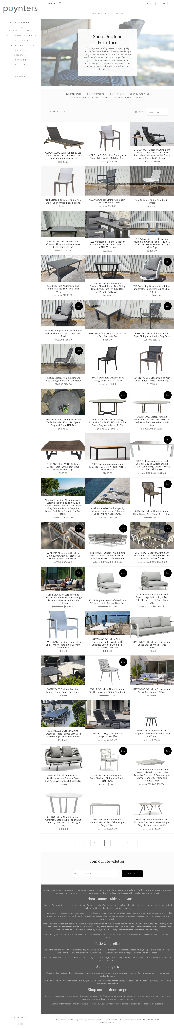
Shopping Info (20, 60)
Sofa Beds (20, 40)
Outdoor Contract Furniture (129, 97)
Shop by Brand (117, 94)
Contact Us (20, 65)
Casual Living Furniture (20, 35)
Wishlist (20, 76)
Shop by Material (95, 94)
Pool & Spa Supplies (20, 45)
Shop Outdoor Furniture (20, 23)
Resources (20, 55)
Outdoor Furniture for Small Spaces (89, 97)
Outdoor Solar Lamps (20, 31)
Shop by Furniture (139, 94)
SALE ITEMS (20, 50)
